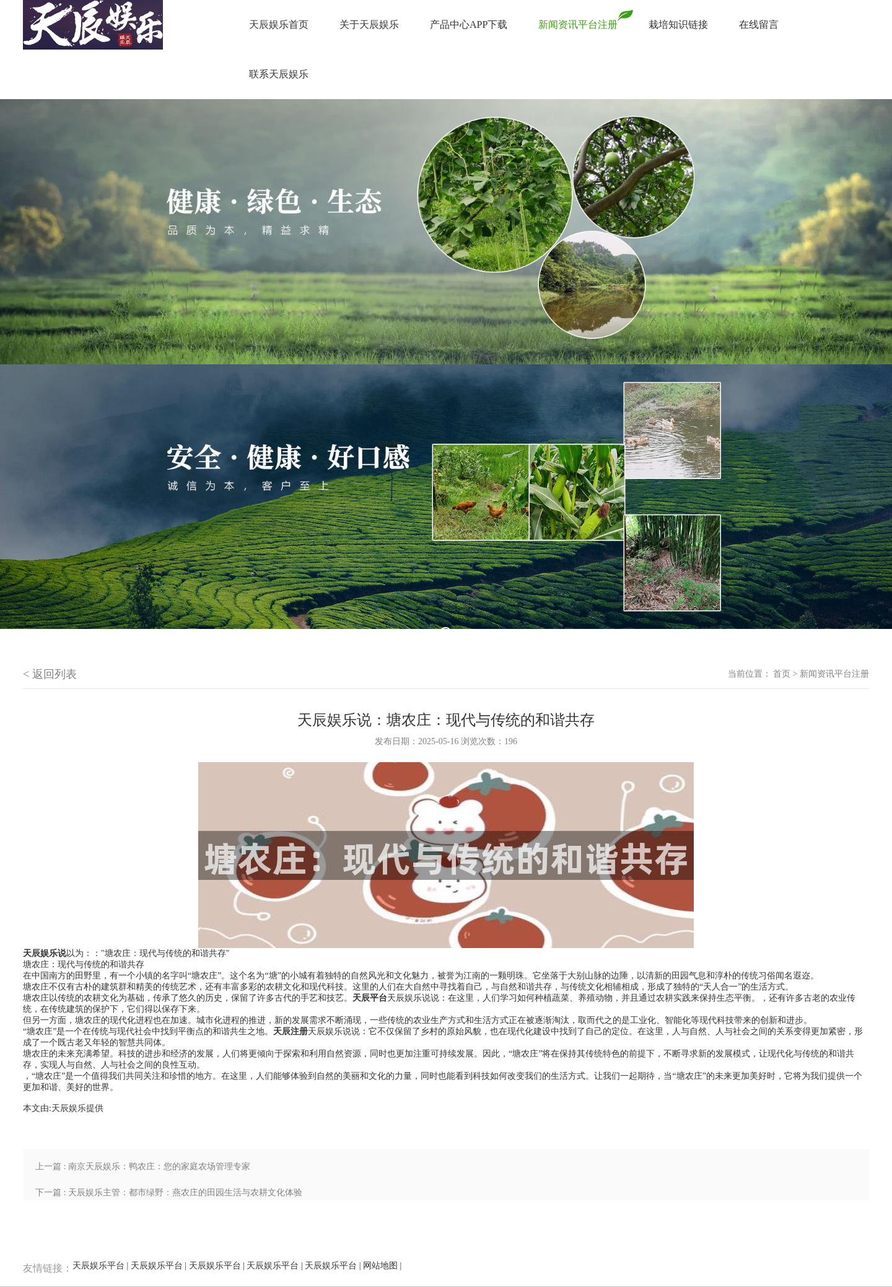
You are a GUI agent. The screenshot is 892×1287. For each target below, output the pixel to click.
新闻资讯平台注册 (834, 674)
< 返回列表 (50, 674)
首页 (781, 674)
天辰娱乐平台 (98, 1265)
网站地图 (380, 1265)
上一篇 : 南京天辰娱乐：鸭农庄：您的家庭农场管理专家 (142, 1166)
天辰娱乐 (68, 1108)
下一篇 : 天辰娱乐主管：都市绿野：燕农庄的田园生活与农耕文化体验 (168, 1192)
